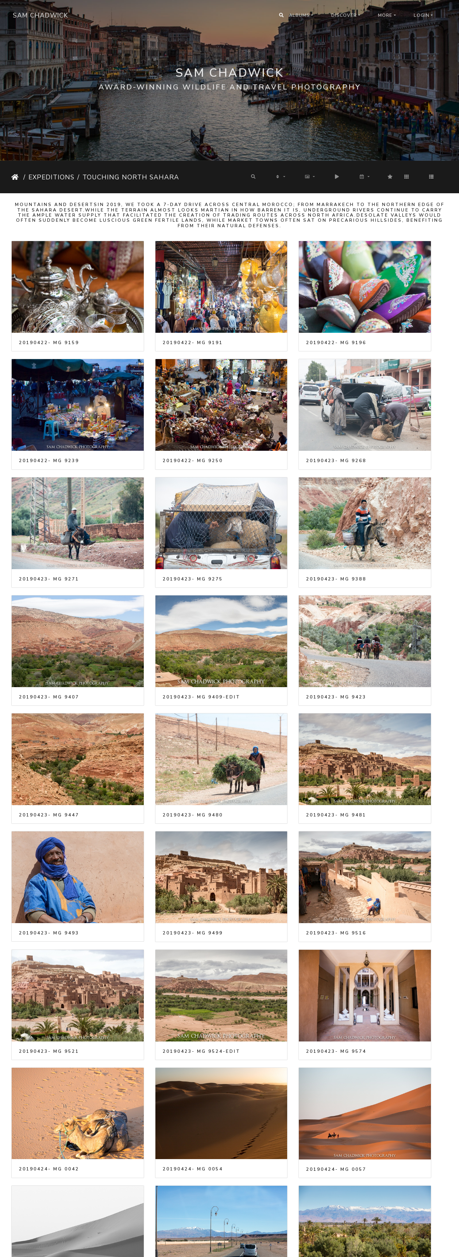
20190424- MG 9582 (161, 896)
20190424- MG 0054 (273, 800)
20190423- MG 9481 (273, 608)
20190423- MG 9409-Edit (281, 512)
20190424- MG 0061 (49, 896)
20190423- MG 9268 (161, 416)
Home (15, 177)
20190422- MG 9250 (49, 416)
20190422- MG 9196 (273, 320)
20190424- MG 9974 (273, 1184)
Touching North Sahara (130, 177)
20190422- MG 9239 (385, 320)
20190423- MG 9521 (273, 704)
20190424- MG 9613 (385, 896)
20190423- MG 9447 (49, 608)
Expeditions (51, 177)
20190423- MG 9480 (161, 608)
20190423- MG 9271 (273, 416)
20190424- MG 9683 (273, 992)
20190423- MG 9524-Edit (393, 704)
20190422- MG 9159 (49, 320)
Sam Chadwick (40, 15)
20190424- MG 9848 (161, 1088)
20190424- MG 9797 (49, 1088)
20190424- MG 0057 (385, 800)
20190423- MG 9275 (385, 416)
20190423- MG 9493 (385, 608)
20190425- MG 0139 (385, 1184)
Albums (299, 15)
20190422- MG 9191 (161, 320)
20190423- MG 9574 (49, 800)
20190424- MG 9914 (385, 1088)
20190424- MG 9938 (161, 1184)
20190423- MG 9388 (49, 512)
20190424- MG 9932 (49, 1184)
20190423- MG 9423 (385, 512)
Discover (344, 15)
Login (421, 15)
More (385, 15)
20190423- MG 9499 (49, 704)
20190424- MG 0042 (161, 800)
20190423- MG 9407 (161, 512)
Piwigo (239, 1247)
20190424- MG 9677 (161, 992)
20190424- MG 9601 (273, 896)
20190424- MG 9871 (273, 1088)
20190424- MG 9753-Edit (393, 992)
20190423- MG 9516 (161, 704)
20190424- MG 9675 (49, 992)
